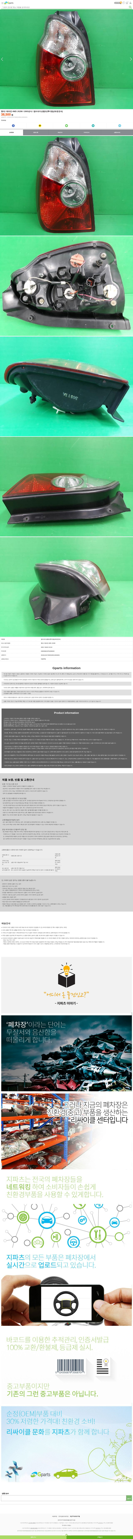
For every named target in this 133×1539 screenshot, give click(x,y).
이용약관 (54, 1516)
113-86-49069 (32, 1523)
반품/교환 (35, 132)
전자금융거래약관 (63, 1516)
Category (2, 3)
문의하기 (100, 1523)
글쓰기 (129, 1498)
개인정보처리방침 (75, 1516)
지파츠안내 (86, 132)
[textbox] (66, 7)
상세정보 (11, 132)
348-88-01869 (34, 1528)
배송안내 (60, 132)
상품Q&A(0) (117, 132)
